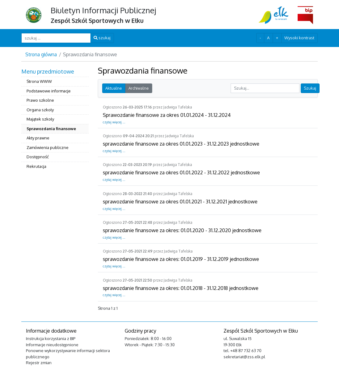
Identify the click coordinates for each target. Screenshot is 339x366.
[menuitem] (55, 119)
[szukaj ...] (56, 38)
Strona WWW (39, 81)
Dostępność (38, 156)
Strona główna (41, 54)
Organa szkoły (40, 109)
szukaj (102, 37)
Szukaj (310, 88)
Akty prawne (38, 137)
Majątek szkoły (40, 119)
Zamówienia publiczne (48, 147)
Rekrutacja (36, 166)
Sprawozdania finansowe (51, 128)
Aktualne (113, 88)
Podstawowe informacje (49, 90)
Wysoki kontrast (299, 37)
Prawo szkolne (40, 100)
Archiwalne (138, 88)
